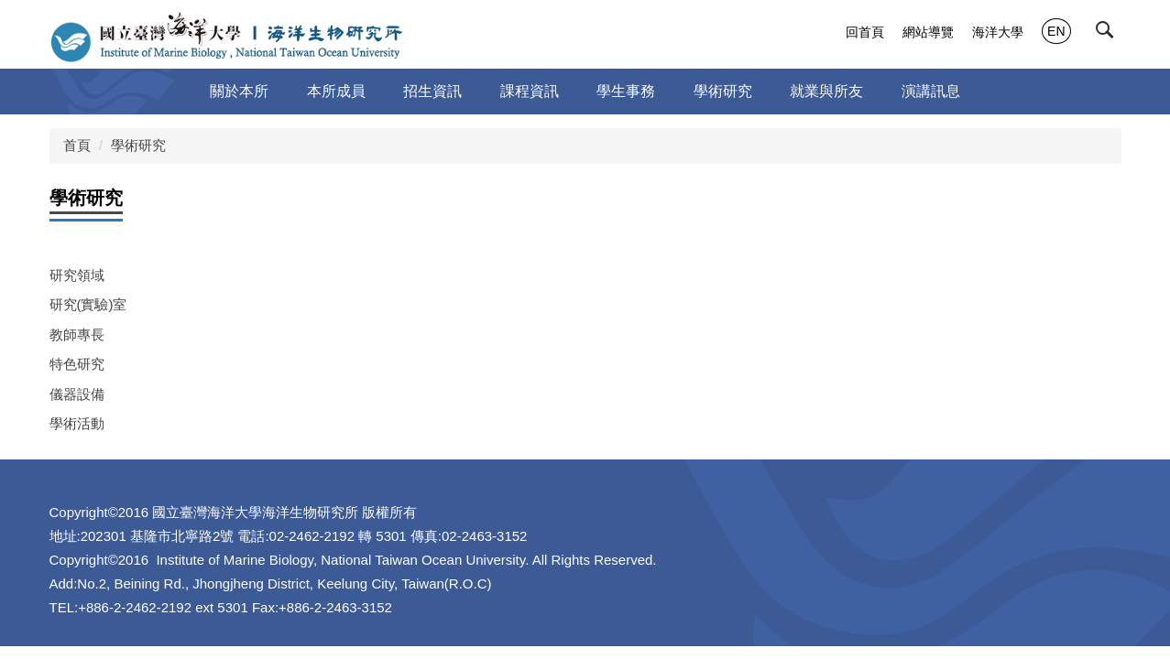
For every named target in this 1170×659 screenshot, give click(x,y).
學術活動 (76, 423)
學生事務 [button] (625, 91)
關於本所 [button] (239, 91)
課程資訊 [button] (529, 91)
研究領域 (76, 275)
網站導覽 (928, 32)
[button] (1108, 34)
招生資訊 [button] (432, 91)
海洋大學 (997, 32)
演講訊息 (931, 91)
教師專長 (76, 334)
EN (1056, 31)
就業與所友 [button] (826, 91)
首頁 (77, 145)
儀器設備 (76, 394)
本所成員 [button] (336, 91)
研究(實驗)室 (88, 304)
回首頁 (865, 32)
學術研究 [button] (723, 91)
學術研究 (138, 145)
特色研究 (76, 364)
